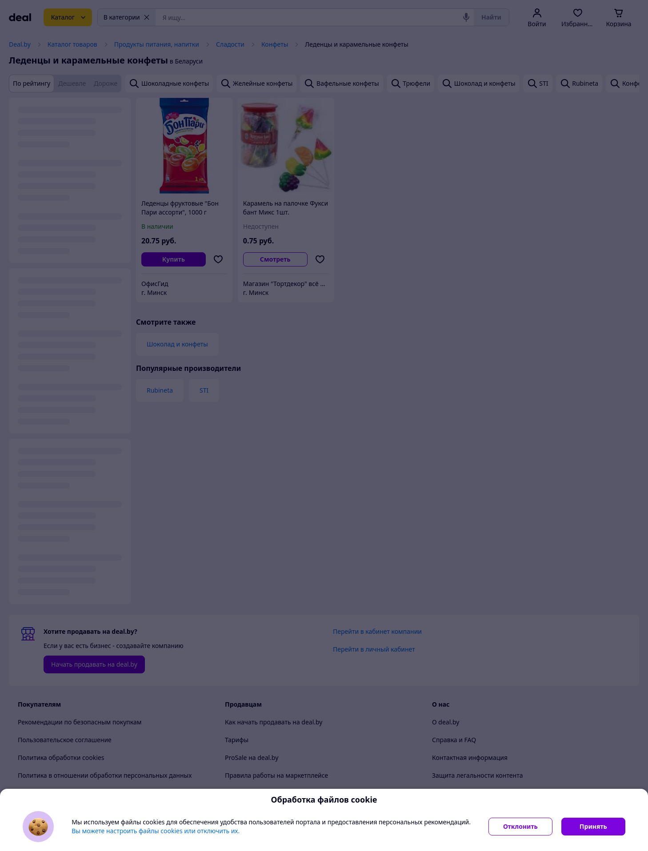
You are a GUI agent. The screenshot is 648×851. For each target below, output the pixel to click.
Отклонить (520, 826)
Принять (593, 826)
